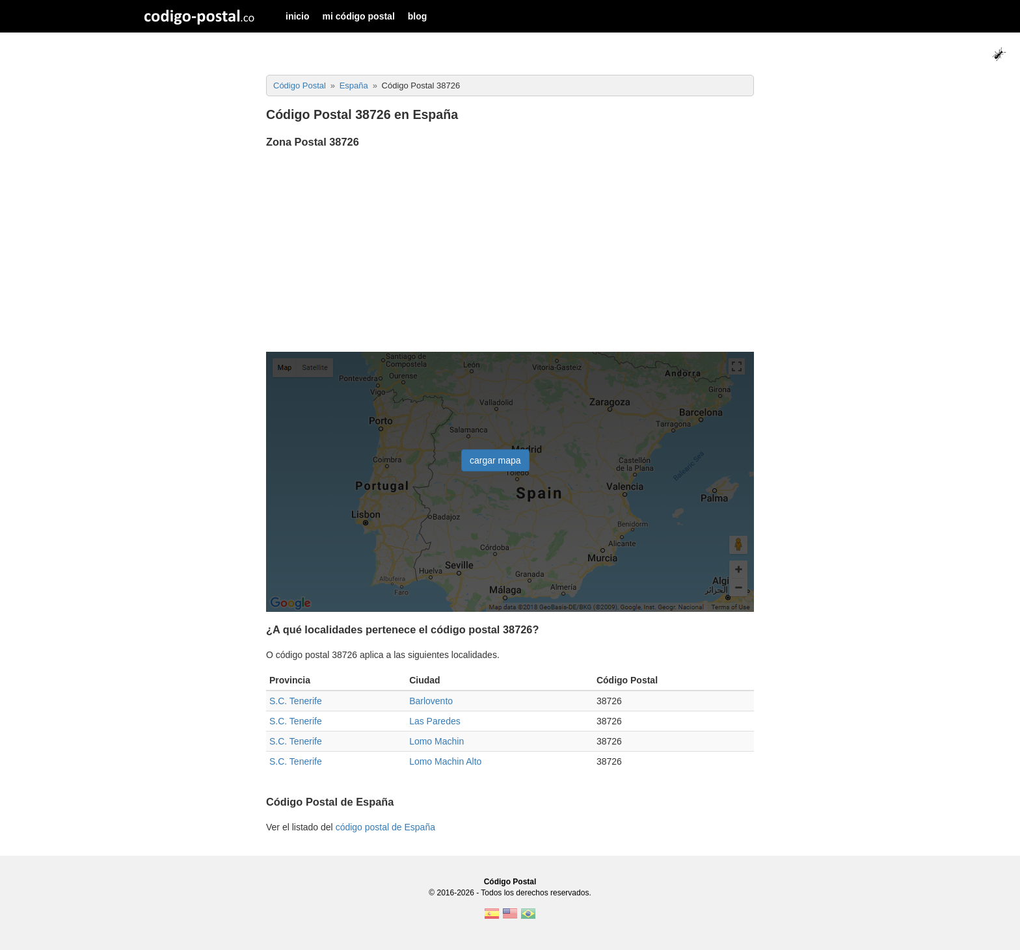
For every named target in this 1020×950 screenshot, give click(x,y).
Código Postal (510, 881)
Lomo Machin (436, 741)
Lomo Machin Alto (445, 761)
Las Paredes (435, 721)
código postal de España (385, 827)
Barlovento (431, 701)
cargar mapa (495, 460)
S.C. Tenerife (295, 701)
